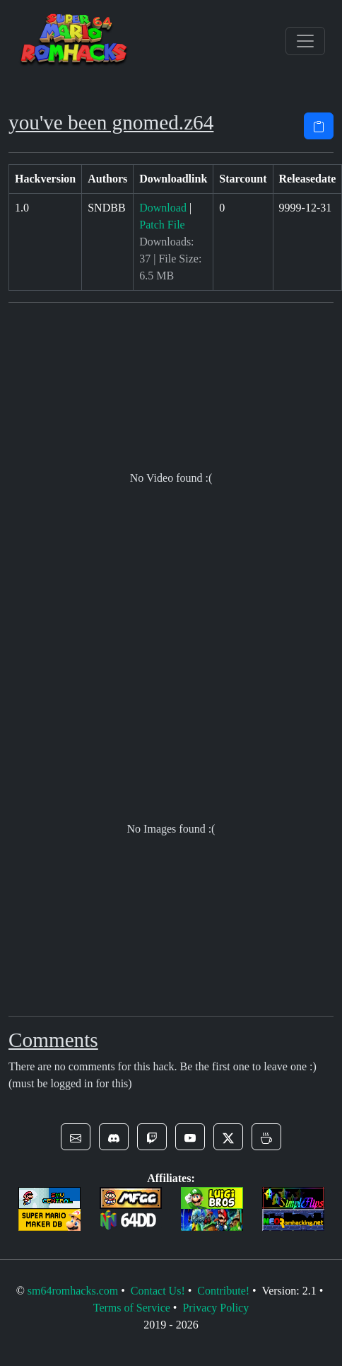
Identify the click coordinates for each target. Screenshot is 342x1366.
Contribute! (223, 1291)
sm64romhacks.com (73, 1291)
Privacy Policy (215, 1308)
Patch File (161, 225)
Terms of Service (131, 1308)
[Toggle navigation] (305, 41)
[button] (75, 1136)
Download (163, 208)
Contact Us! (158, 1291)
